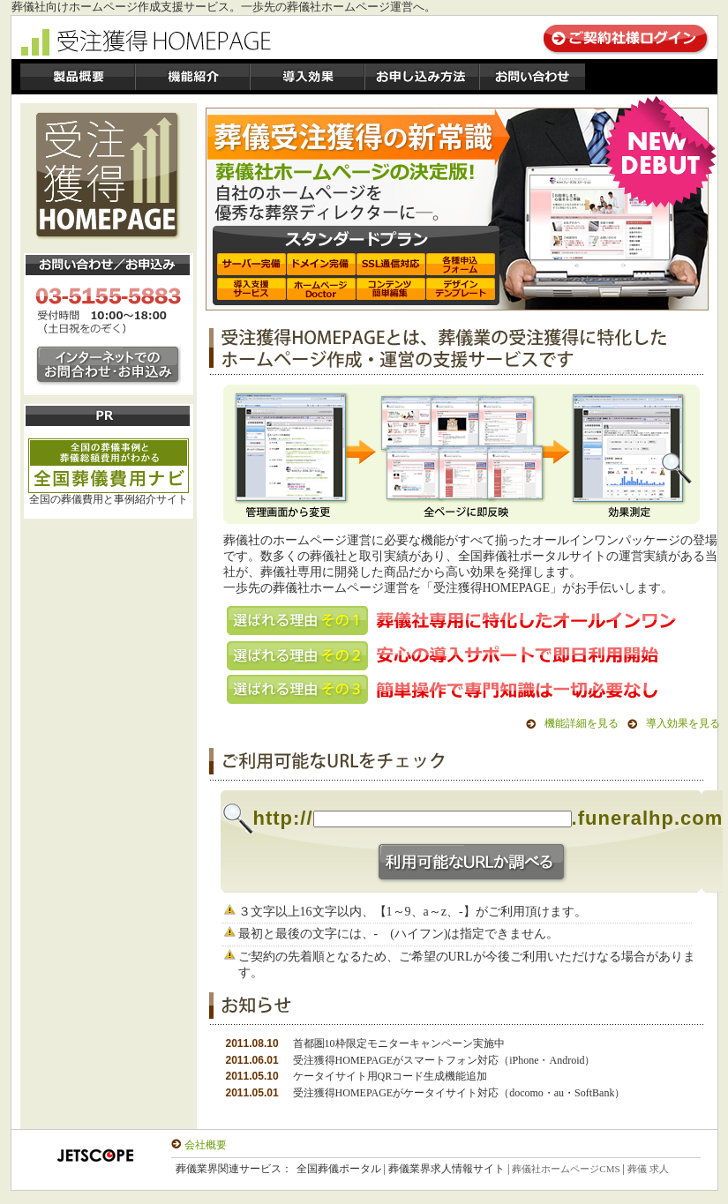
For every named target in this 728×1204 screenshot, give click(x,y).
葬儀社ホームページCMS (565, 1168)
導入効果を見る (683, 723)
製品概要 (77, 77)
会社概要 (205, 1145)
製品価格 (421, 77)
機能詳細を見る (581, 723)
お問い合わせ (532, 77)
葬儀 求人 (648, 1168)
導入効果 (307, 77)
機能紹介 (192, 77)
